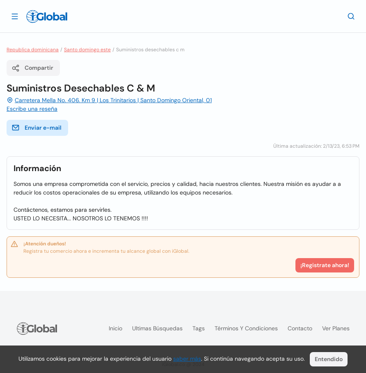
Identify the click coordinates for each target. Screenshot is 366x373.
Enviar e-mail (36, 128)
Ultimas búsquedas (157, 328)
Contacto (300, 328)
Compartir (32, 68)
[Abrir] (15, 16)
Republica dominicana (33, 49)
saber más (187, 358)
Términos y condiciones (246, 328)
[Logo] (46, 16)
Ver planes (336, 328)
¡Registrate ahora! (324, 265)
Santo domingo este (87, 49)
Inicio (115, 328)
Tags (198, 328)
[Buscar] (351, 16)
